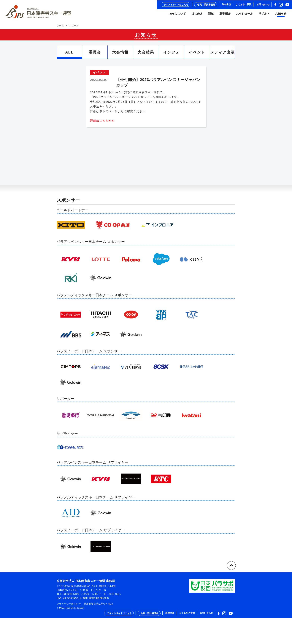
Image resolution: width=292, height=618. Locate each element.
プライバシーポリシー (69, 603)
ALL (69, 54)
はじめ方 (197, 14)
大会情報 (120, 54)
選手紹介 (225, 14)
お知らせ (280, 14)
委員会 (95, 54)
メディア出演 (222, 54)
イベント (197, 54)
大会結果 (146, 54)
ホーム (60, 27)
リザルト (264, 14)
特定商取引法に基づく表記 (98, 603)
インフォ (171, 54)
